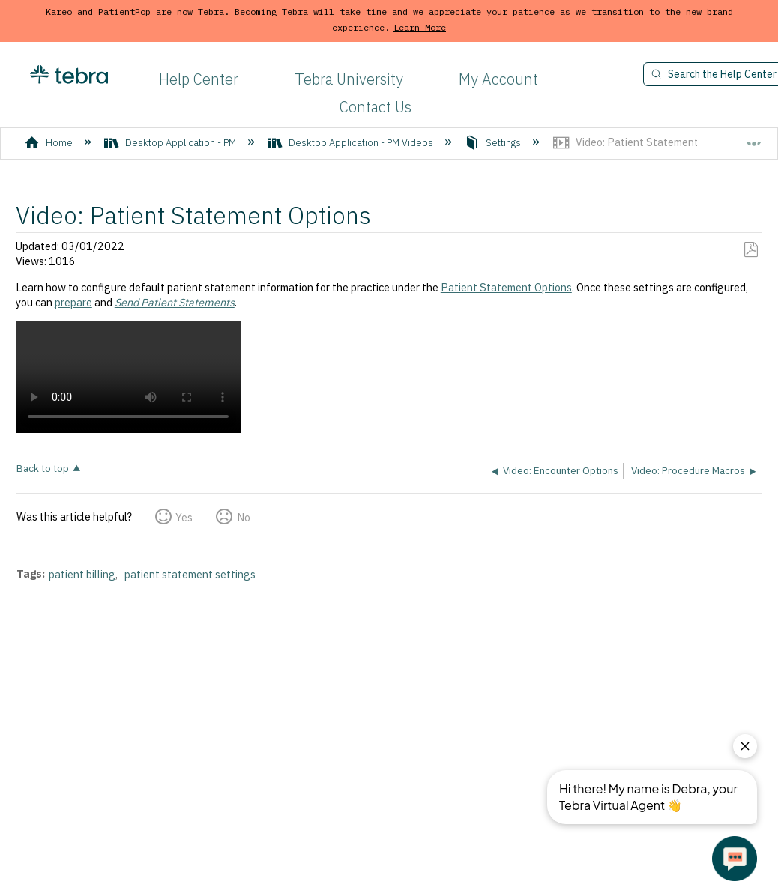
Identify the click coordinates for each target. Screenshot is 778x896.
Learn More (419, 27)
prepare (73, 302)
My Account (498, 79)
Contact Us (375, 107)
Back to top (42, 467)
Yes (184, 517)
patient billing (82, 574)
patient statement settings (190, 574)
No (243, 517)
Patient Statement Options (506, 287)
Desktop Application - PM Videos (351, 142)
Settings (494, 142)
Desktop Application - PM (171, 142)
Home (50, 142)
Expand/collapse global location (754, 137)
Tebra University (349, 79)
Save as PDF (751, 250)
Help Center (198, 79)
